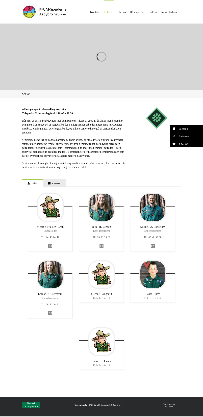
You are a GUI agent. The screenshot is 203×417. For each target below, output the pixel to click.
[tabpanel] (101, 284)
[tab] (32, 183)
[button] (186, 128)
